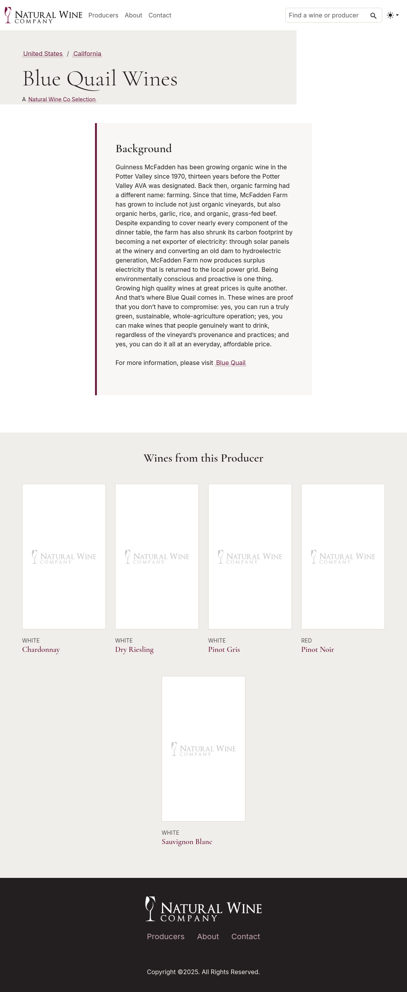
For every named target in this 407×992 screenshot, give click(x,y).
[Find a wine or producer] (333, 15)
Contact (159, 15)
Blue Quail (230, 363)
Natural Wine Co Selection (61, 99)
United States (42, 53)
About (133, 15)
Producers (103, 15)
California (87, 53)
